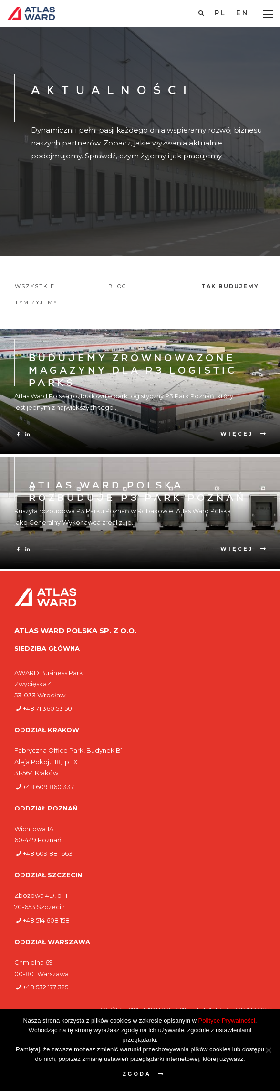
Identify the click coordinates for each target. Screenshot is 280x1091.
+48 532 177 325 (45, 987)
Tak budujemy (230, 286)
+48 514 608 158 (46, 920)
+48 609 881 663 (48, 853)
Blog (117, 286)
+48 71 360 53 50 (47, 708)
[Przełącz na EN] (242, 13)
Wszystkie (35, 286)
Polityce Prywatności (226, 1020)
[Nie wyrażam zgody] (268, 1050)
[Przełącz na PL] (221, 13)
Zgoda (137, 1074)
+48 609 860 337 (48, 786)
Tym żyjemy (36, 302)
